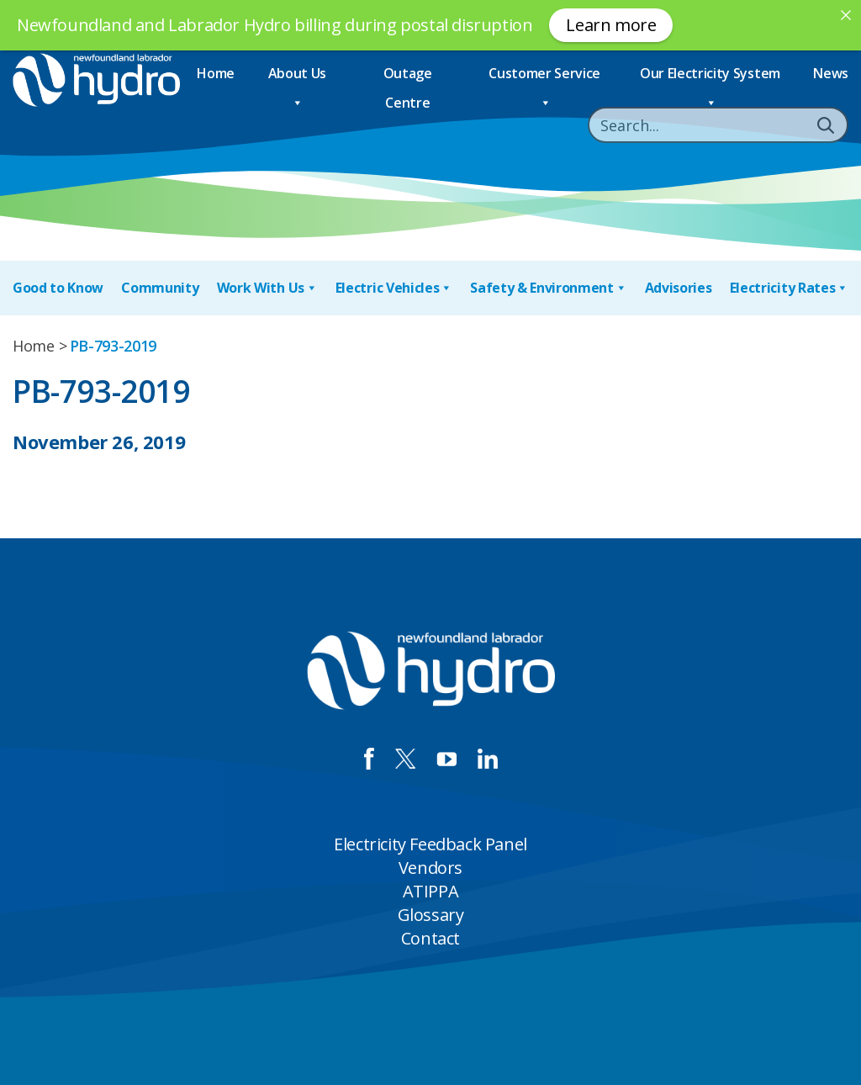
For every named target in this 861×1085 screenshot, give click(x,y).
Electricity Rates (789, 288)
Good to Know (58, 287)
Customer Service (544, 76)
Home (216, 73)
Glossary (431, 914)
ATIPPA (431, 891)
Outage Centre (407, 76)
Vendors (430, 867)
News (830, 73)
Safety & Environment (548, 288)
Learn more (611, 24)
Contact (430, 938)
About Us (297, 76)
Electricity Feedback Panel (430, 844)
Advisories (678, 287)
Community (159, 287)
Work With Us (267, 288)
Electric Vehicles (393, 288)
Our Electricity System (710, 76)
